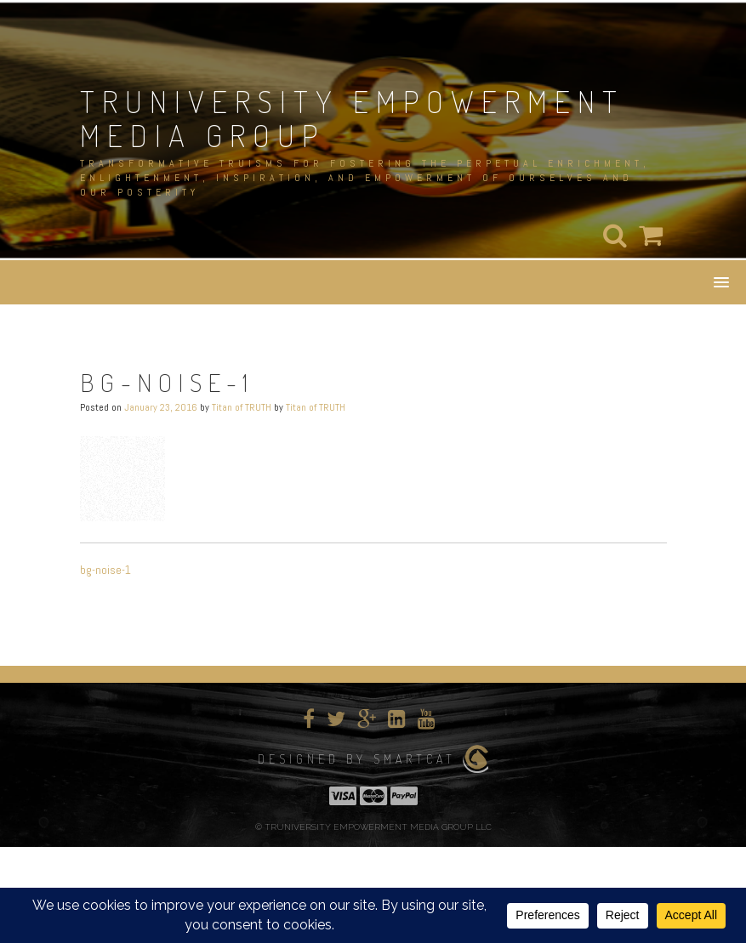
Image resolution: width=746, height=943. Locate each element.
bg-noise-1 (105, 569)
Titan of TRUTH (241, 407)
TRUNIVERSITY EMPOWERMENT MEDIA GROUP (352, 118)
